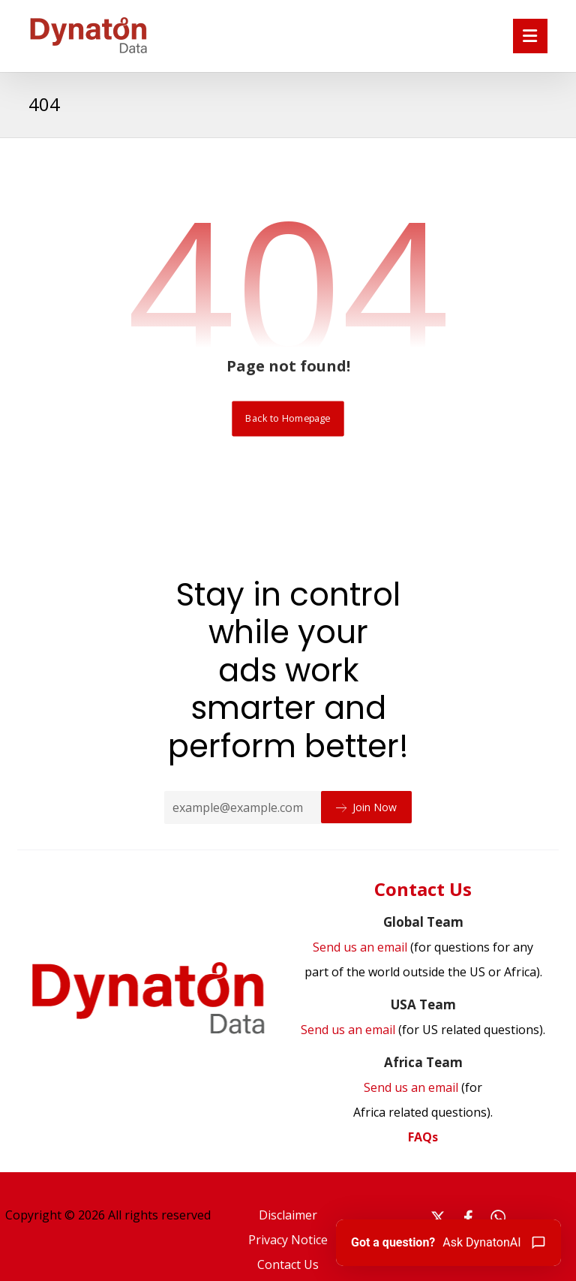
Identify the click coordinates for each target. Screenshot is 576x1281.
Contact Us (288, 1258)
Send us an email (423, 1028)
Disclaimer (288, 1210)
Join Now (366, 807)
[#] (438, 1213)
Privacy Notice (288, 1234)
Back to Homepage (287, 418)
